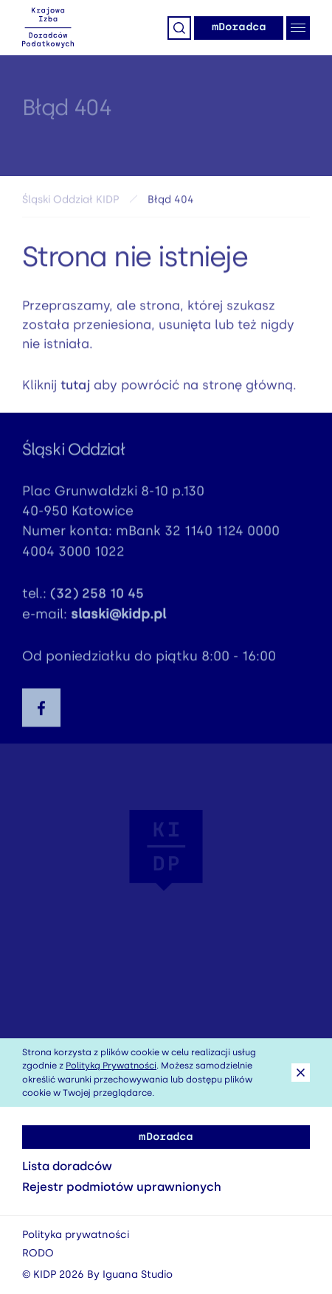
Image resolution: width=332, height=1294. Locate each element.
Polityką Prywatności (111, 1065)
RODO (38, 1253)
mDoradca (239, 27)
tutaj (75, 387)
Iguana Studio (138, 1274)
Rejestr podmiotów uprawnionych (121, 1187)
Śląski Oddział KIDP (70, 201)
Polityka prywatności (75, 1234)
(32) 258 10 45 (97, 596)
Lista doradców (67, 1166)
